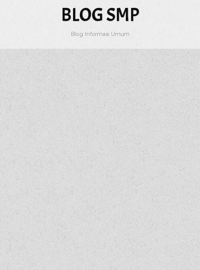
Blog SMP (100, 15)
